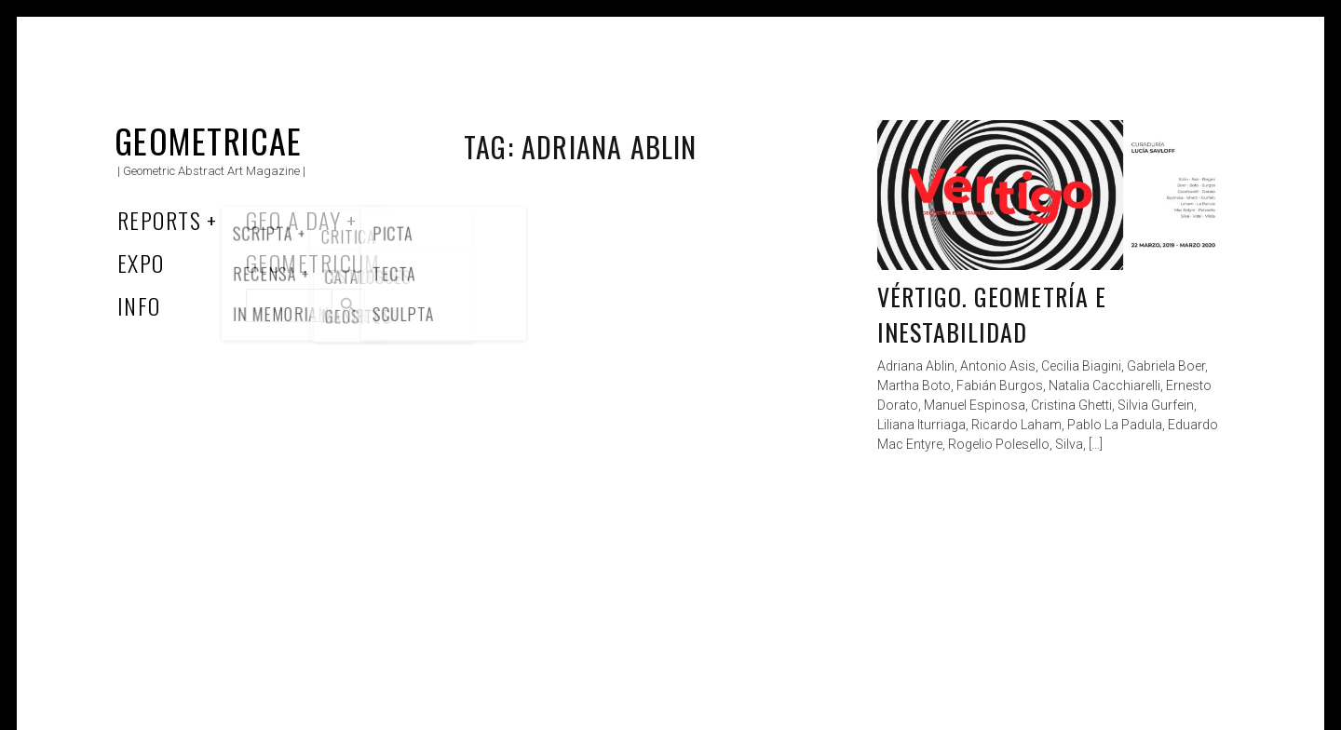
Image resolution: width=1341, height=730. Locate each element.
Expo (141, 262)
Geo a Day (293, 220)
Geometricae (209, 140)
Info (139, 305)
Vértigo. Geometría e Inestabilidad (991, 314)
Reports (159, 220)
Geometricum (313, 262)
